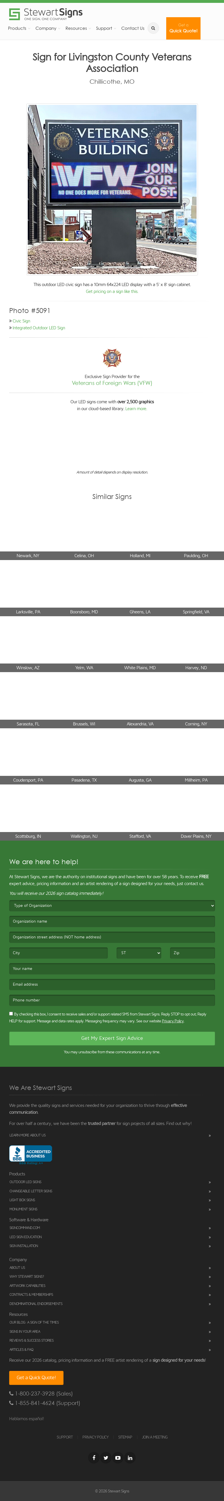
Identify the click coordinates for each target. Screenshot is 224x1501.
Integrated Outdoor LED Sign (39, 328)
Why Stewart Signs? (26, 1277)
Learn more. (136, 408)
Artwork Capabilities (27, 1286)
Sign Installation (23, 1246)
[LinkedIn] (130, 1457)
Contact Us (132, 28)
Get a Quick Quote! (36, 1377)
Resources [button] (76, 28)
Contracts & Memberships (31, 1295)
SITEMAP (125, 1437)
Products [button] (17, 28)
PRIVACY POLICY (95, 1437)
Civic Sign (21, 321)
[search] (153, 28)
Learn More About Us (27, 1135)
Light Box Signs (22, 1200)
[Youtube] (118, 1457)
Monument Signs (23, 1209)
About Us (17, 1268)
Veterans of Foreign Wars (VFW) (112, 383)
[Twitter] (106, 1457)
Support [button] (104, 28)
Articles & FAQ (21, 1350)
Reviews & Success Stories (31, 1341)
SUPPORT (65, 1437)
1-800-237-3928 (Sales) (41, 1393)
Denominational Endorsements (35, 1304)
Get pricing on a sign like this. (112, 291)
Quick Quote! (183, 28)
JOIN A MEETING (155, 1437)
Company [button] (45, 28)
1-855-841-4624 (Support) (44, 1403)
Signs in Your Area (24, 1332)
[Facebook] (94, 1457)
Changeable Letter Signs (30, 1191)
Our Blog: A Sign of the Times (34, 1322)
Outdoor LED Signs (25, 1182)
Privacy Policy (173, 1021)
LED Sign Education (25, 1237)
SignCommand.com (24, 1228)
